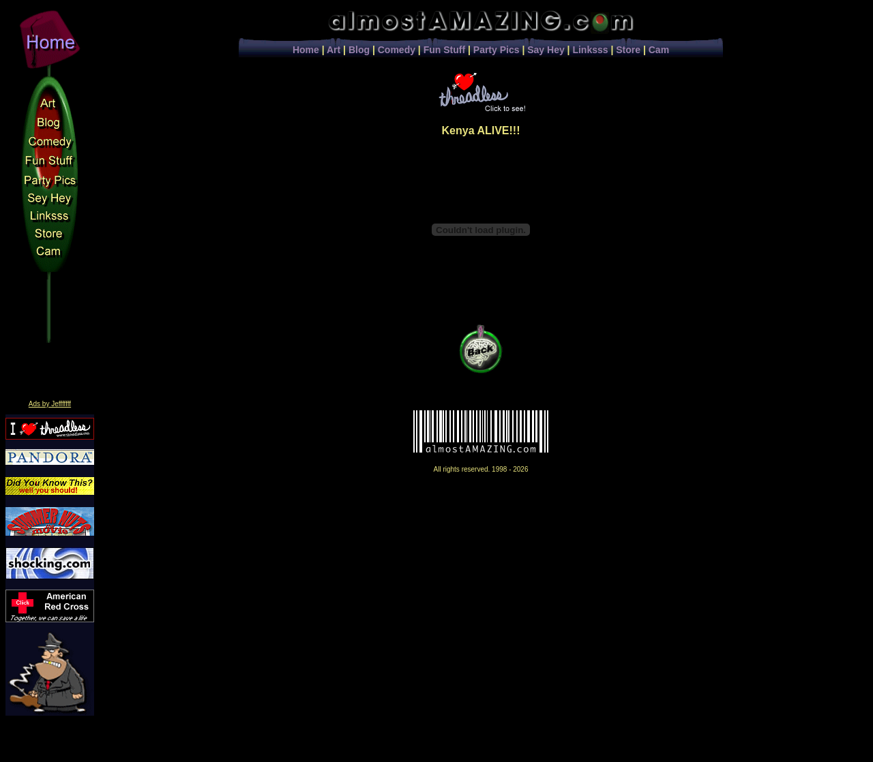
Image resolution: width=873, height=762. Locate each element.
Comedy (396, 49)
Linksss (590, 49)
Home (306, 49)
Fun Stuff (444, 49)
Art (333, 49)
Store (628, 49)
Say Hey (545, 49)
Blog (359, 49)
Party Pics (496, 49)
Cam (659, 49)
